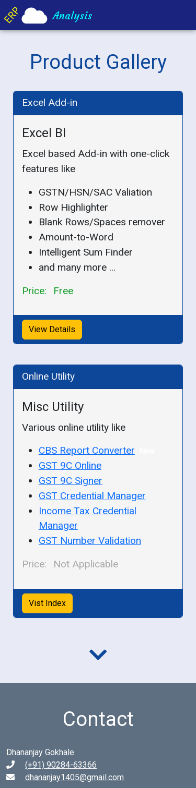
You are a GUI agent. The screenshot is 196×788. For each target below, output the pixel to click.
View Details (52, 329)
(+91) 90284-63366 (61, 765)
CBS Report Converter (87, 450)
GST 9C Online (70, 465)
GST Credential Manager (92, 496)
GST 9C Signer (70, 481)
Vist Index (47, 603)
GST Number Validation (90, 541)
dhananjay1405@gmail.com (74, 777)
